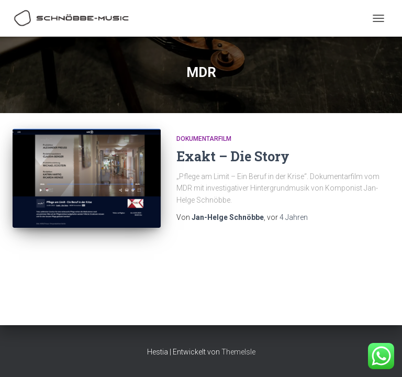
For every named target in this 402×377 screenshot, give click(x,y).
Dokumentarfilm (203, 138)
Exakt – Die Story (232, 156)
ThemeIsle (238, 352)
